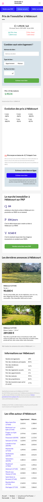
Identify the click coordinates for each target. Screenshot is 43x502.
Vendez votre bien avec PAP (21, 246)
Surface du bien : (9, 69)
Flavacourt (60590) (12, 437)
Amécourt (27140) (12, 469)
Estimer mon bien (21, 175)
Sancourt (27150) (11, 440)
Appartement (10, 63)
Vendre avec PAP (8, 9)
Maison (20, 63)
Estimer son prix (23, 9)
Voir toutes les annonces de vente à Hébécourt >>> (18, 346)
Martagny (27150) (12, 487)
